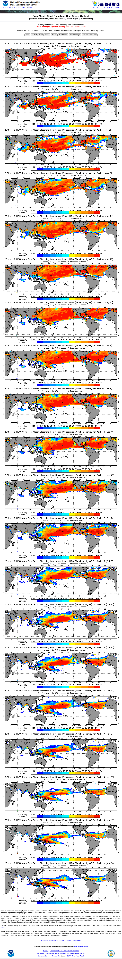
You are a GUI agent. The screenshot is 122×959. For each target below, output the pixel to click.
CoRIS (117, 8)
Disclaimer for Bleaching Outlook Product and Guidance (61, 940)
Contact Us (56, 956)
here (2, 927)
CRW (30, 8)
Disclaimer (40, 953)
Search (45, 951)
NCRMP (110, 8)
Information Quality (52, 953)
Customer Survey (44, 956)
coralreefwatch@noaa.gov (81, 946)
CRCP (103, 8)
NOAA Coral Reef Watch (75, 956)
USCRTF (95, 8)
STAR (24, 8)
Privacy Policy (80, 953)
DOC (2, 8)
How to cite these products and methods (64, 951)
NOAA (9, 8)
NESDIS (17, 8)
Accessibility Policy (67, 953)
